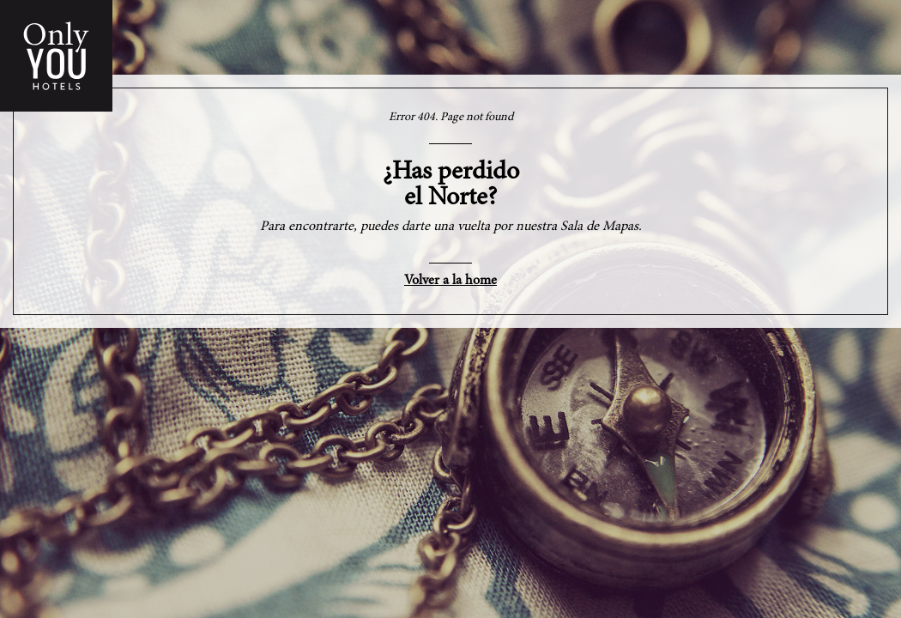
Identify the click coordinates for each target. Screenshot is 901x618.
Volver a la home (450, 281)
